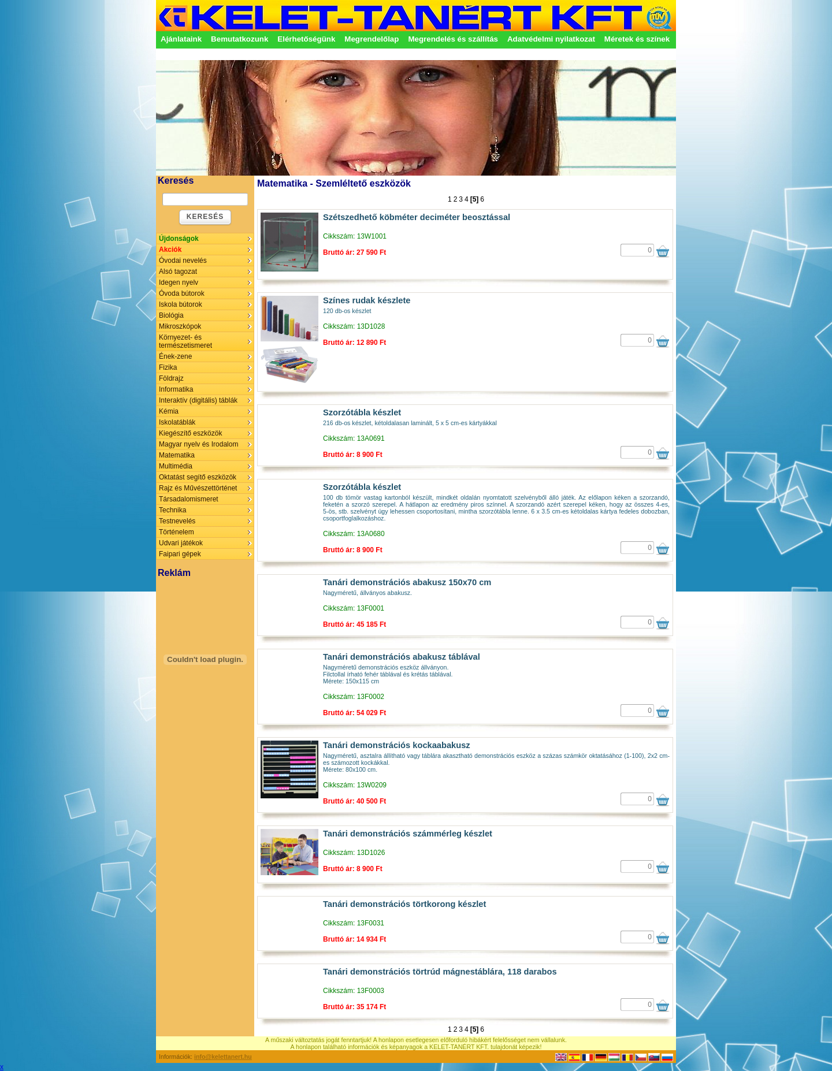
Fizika (168, 367)
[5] (474, 199)
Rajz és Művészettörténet (198, 488)
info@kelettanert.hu (223, 1056)
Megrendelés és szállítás (453, 39)
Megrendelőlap (371, 39)
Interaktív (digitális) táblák (198, 400)
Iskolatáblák (177, 422)
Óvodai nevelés (183, 260)
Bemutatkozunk (239, 39)
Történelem (176, 532)
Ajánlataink (181, 39)
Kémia (169, 411)
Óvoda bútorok (182, 293)
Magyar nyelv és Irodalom (198, 444)
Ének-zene (175, 356)
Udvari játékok (181, 543)
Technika (172, 510)
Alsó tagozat (178, 271)
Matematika (177, 455)
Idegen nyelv (178, 282)
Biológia (171, 315)
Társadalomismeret (188, 499)
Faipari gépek (180, 554)
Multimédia (175, 466)
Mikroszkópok (180, 326)
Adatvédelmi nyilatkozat (551, 39)
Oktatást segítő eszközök (197, 477)
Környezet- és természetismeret (185, 341)
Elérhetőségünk (306, 39)
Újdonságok (179, 239)
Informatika (176, 389)
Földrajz (171, 378)
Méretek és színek (637, 39)
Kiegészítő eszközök (190, 433)
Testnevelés (177, 521)
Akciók (170, 250)
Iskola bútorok (180, 304)
